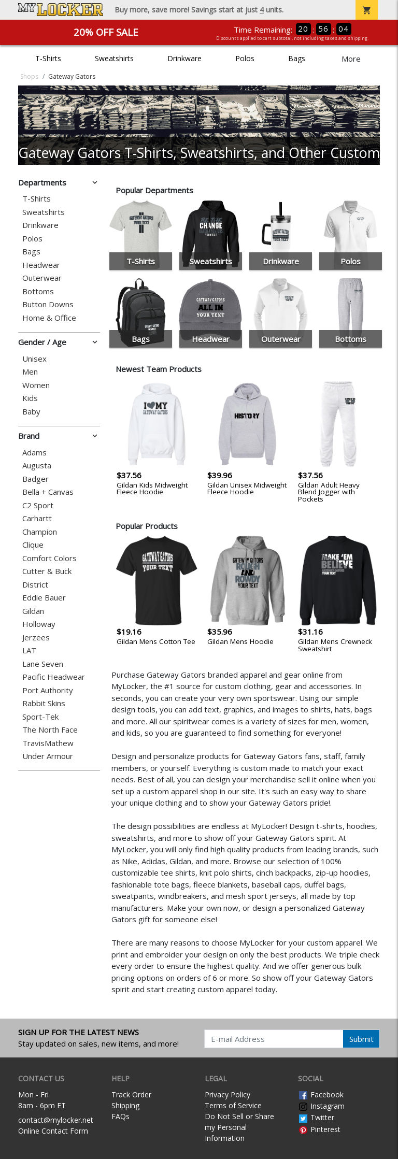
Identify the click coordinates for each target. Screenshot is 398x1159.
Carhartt (37, 518)
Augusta (36, 465)
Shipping (125, 1105)
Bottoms (38, 291)
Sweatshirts (114, 58)
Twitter (316, 1117)
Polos (244, 58)
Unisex (34, 358)
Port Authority (47, 690)
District (35, 584)
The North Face (50, 729)
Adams (34, 452)
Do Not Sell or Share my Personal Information (239, 1127)
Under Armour (47, 756)
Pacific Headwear (53, 676)
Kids (30, 398)
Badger (35, 479)
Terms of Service (233, 1105)
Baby (31, 411)
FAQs (120, 1116)
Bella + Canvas (48, 492)
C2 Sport (37, 505)
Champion (39, 531)
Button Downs (48, 304)
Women (36, 385)
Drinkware (184, 58)
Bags (296, 58)
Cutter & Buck (47, 571)
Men (30, 371)
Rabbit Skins (43, 703)
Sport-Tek (40, 716)
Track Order (131, 1094)
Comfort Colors (49, 558)
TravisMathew (48, 743)
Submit (361, 1039)
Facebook (321, 1094)
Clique (33, 544)
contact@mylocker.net (55, 1120)
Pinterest (319, 1129)
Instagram (321, 1106)
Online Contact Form (53, 1131)
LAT (29, 650)
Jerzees (36, 637)
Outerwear (42, 278)
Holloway (38, 624)
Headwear (41, 265)
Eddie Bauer (44, 597)
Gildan (33, 611)
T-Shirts (48, 58)
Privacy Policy (227, 1094)
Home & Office (49, 317)
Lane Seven (42, 664)
